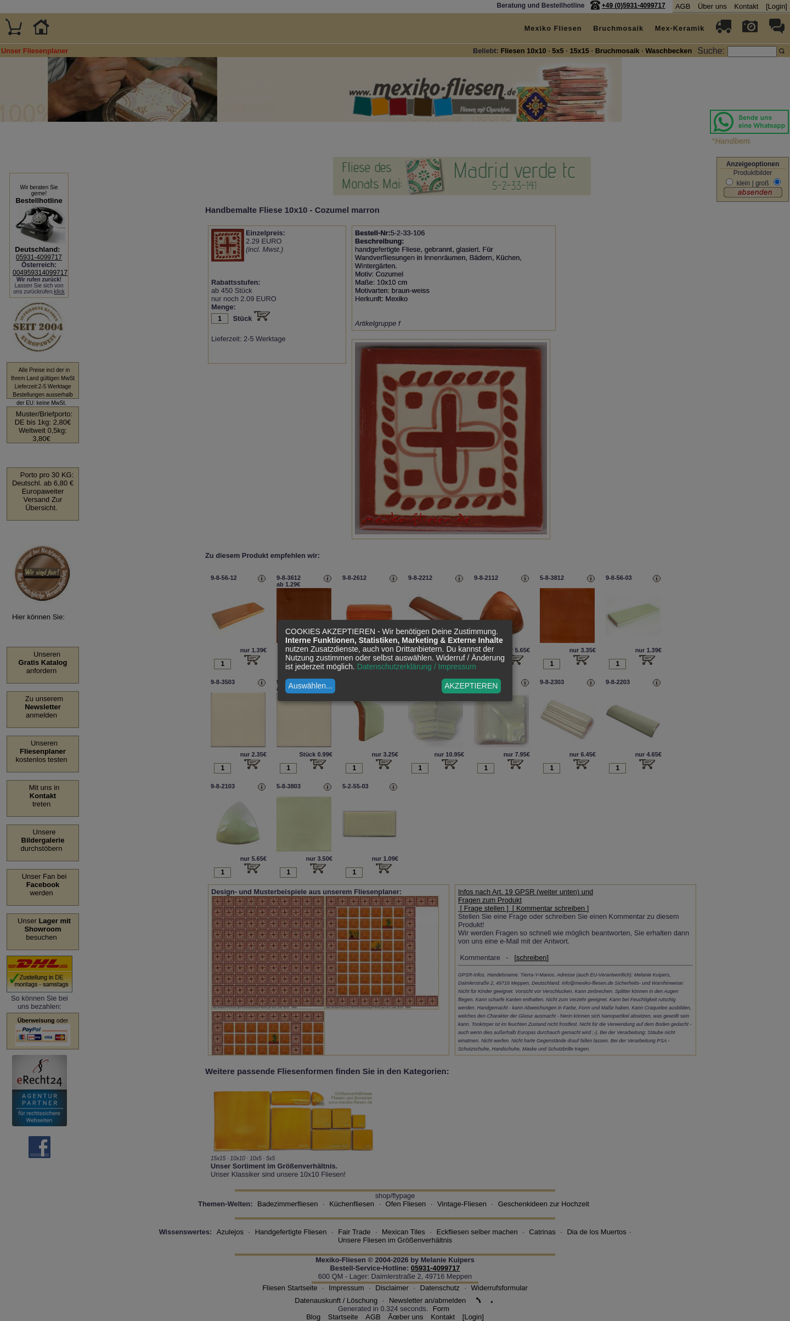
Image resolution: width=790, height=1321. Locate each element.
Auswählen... (310, 685)
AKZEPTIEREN (471, 685)
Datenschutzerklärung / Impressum (416, 666)
